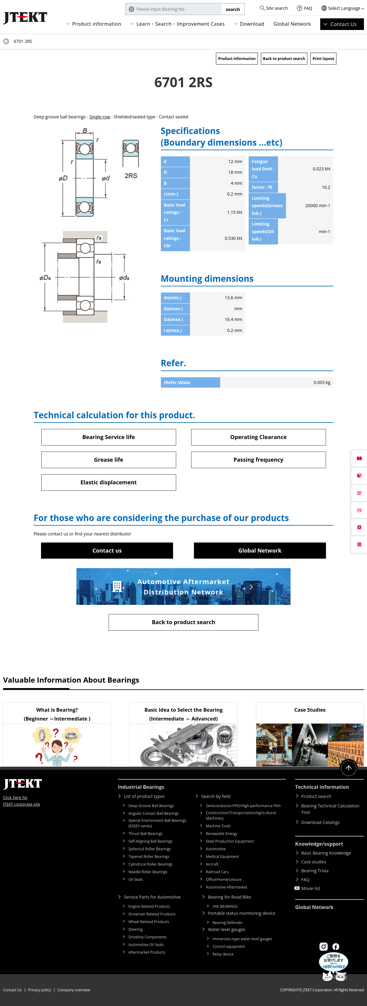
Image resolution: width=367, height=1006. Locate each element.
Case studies (313, 862)
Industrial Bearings (141, 787)
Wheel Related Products (148, 921)
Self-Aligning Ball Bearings (150, 841)
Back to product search (284, 58)
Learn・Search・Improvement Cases (180, 23)
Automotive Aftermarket (226, 887)
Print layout (323, 58)
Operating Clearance (258, 437)
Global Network (292, 23)
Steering (135, 929)
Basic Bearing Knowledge (326, 853)
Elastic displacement (108, 482)
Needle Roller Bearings (147, 871)
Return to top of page (348, 768)
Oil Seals (135, 879)
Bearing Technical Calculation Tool (330, 809)
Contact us (107, 550)
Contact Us (344, 24)
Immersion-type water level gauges (242, 938)
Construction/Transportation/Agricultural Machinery (241, 815)
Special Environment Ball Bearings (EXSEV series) (157, 823)
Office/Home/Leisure (223, 879)
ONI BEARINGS (225, 906)
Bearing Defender (228, 922)
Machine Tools (218, 826)
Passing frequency (258, 459)
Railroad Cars (217, 871)
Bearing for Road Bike (229, 897)
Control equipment (229, 946)
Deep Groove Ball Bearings (151, 805)
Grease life (108, 459)
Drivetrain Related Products (152, 914)
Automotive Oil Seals (146, 944)
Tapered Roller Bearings (148, 856)
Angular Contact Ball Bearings (153, 813)
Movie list (310, 888)
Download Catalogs (320, 822)
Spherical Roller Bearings (149, 848)
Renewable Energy (221, 833)
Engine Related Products (149, 906)
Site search (277, 8)
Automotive (216, 848)
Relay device (223, 954)
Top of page (6, 41)
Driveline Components (147, 937)
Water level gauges (226, 929)
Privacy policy (39, 990)
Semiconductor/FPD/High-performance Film (243, 805)
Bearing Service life (108, 437)
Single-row (99, 117)
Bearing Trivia (314, 871)
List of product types (144, 796)
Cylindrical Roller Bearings (150, 864)
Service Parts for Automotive (152, 897)
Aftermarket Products (146, 952)
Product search (316, 796)
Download (252, 23)
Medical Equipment (222, 856)
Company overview (73, 990)
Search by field (215, 796)
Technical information (322, 787)
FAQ (308, 8)
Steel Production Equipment (230, 841)
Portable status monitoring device (241, 913)
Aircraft (212, 864)
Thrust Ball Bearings (145, 833)
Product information (96, 23)
